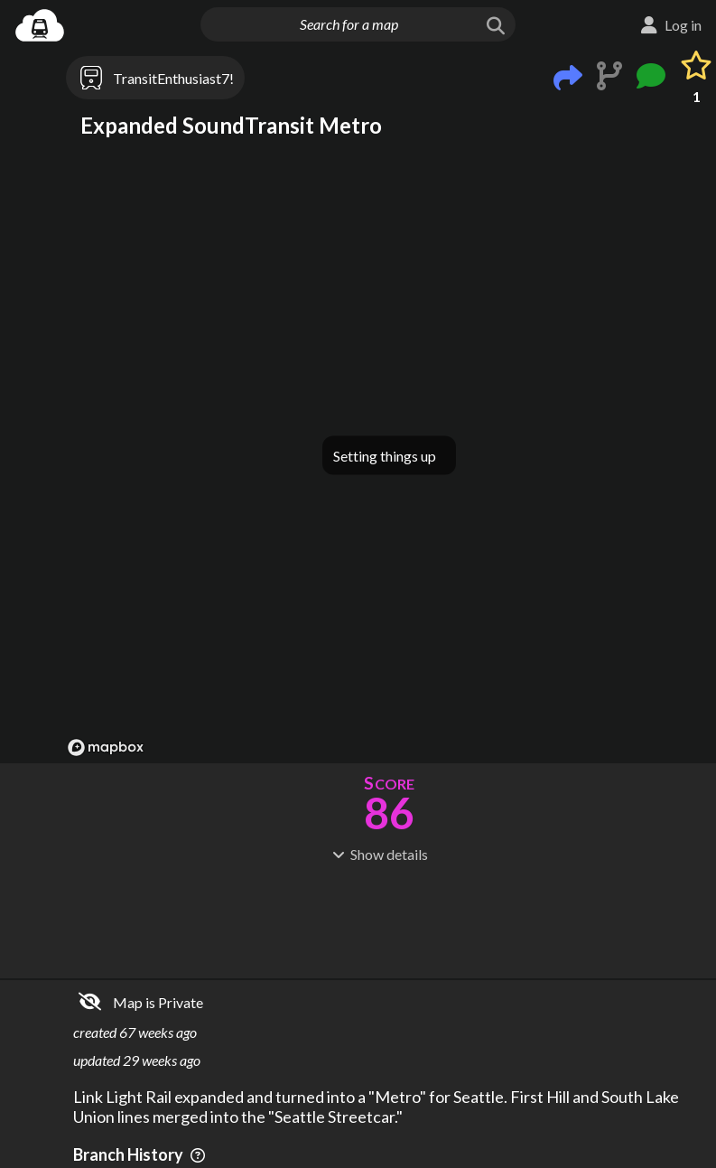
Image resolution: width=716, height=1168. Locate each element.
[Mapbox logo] (105, 747)
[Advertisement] (389, 919)
